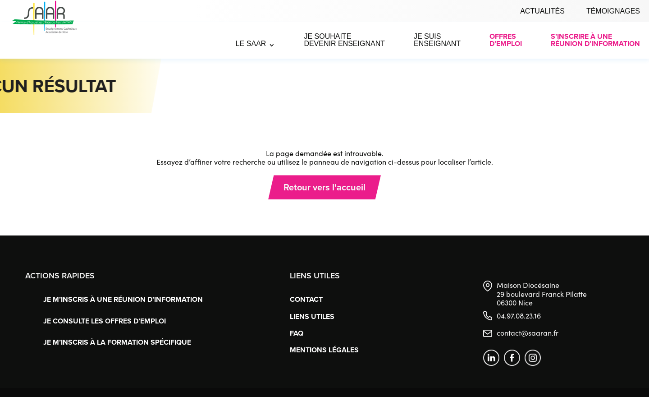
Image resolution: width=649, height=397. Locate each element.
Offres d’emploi (505, 40)
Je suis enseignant (437, 39)
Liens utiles (312, 316)
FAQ (296, 333)
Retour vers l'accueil (324, 187)
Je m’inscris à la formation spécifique (117, 342)
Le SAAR (251, 43)
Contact (306, 299)
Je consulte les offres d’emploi (104, 321)
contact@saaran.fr (527, 332)
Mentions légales (324, 350)
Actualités (542, 11)
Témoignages (613, 11)
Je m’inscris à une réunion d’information (123, 299)
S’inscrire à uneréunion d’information (595, 40)
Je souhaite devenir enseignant (344, 39)
